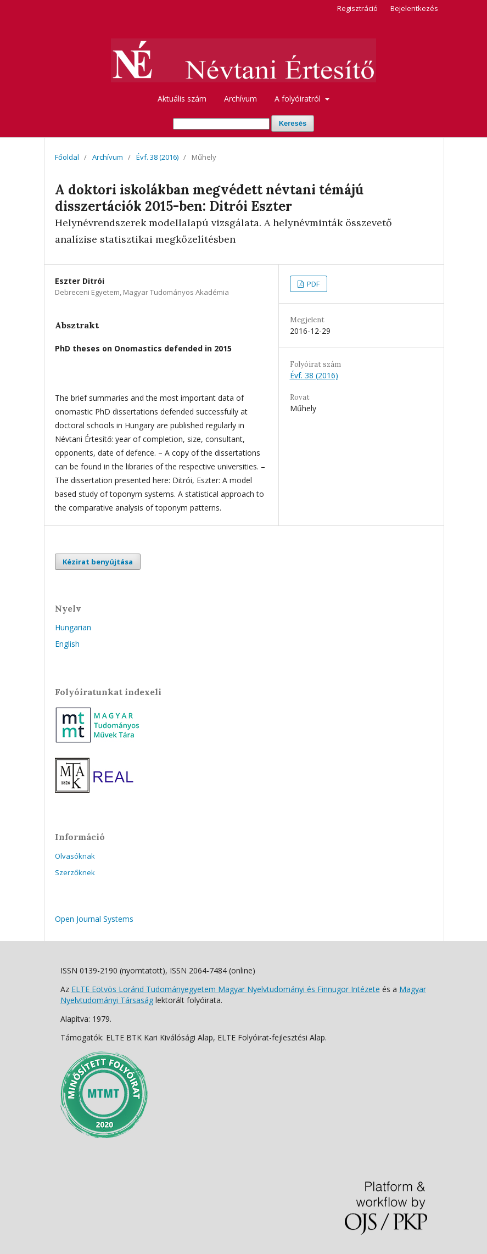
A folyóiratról (299, 98)
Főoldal (67, 157)
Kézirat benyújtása (98, 562)
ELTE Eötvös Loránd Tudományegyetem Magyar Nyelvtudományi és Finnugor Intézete (225, 989)
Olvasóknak (75, 856)
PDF (312, 284)
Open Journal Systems (94, 919)
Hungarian (73, 627)
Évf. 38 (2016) (157, 157)
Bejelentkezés (414, 8)
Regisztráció (357, 8)
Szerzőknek (75, 872)
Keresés (293, 123)
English (67, 644)
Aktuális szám (182, 98)
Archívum (240, 98)
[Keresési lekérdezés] (221, 124)
